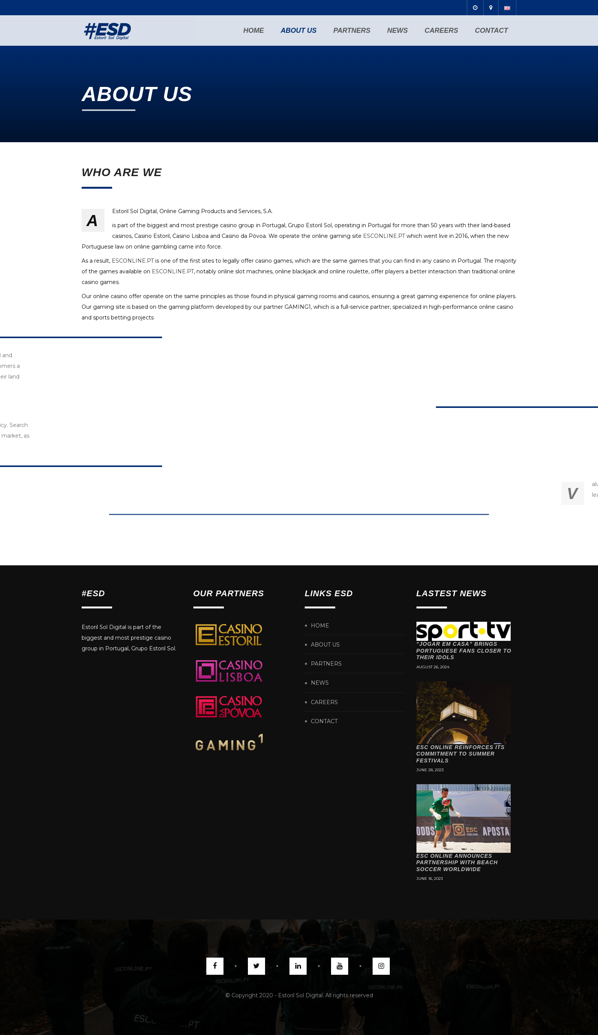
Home (253, 30)
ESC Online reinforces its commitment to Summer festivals (460, 754)
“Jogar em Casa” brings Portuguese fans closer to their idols (463, 650)
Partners (351, 30)
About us (299, 30)
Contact (491, 30)
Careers (441, 30)
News (397, 30)
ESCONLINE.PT (384, 236)
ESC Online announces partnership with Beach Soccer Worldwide (457, 862)
